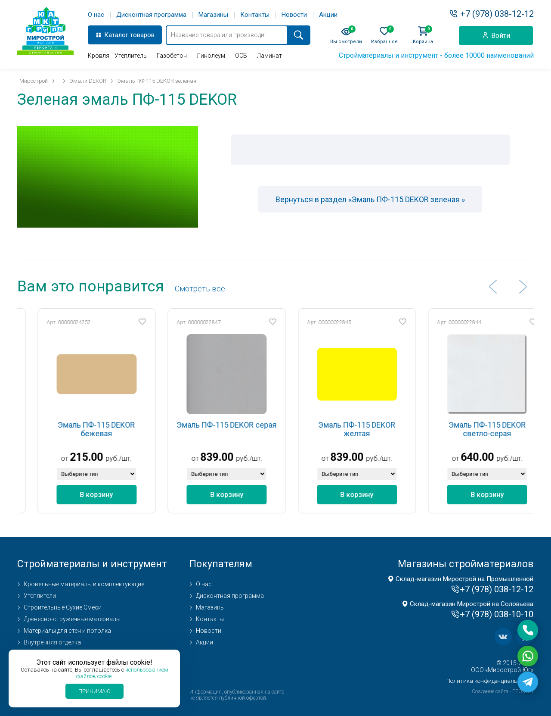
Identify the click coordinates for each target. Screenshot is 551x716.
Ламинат (269, 55)
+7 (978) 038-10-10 (496, 614)
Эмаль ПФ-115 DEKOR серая (245, 424)
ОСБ (241, 55)
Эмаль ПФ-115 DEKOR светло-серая (505, 429)
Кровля (98, 55)
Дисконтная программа (151, 15)
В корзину (114, 495)
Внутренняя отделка (52, 642)
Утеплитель (131, 55)
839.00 (235, 457)
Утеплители (40, 595)
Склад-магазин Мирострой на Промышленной (464, 579)
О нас (96, 15)
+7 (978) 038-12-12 (497, 14)
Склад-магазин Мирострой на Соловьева (471, 604)
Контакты (254, 15)
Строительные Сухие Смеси (63, 607)
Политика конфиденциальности (489, 681)
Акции (328, 15)
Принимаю (94, 691)
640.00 (495, 457)
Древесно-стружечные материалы (72, 619)
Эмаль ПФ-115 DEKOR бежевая (114, 429)
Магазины (213, 15)
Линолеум (211, 55)
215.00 (104, 457)
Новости (294, 15)
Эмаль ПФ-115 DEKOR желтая (375, 429)
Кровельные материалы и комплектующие (84, 584)
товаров (142, 35)
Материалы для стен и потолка (67, 630)
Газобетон (172, 55)
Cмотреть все (200, 288)
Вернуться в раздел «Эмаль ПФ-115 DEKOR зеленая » (370, 199)
